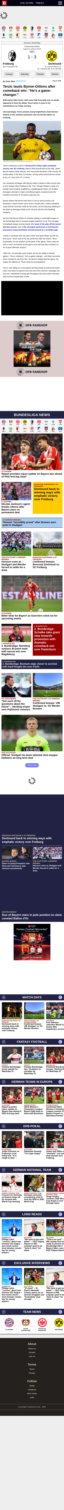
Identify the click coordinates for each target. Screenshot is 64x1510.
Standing (24, 106)
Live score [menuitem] (26, 3)
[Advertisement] (32, 40)
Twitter (32, 1463)
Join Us (32, 1433)
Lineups (9, 106)
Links (32, 1475)
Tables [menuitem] (40, 3)
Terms (32, 1446)
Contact (32, 1429)
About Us (32, 1426)
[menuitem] (5, 3)
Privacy (32, 1450)
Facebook (32, 1467)
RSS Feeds (32, 1471)
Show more (32, 842)
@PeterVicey (21, 113)
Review (55, 106)
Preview (40, 106)
